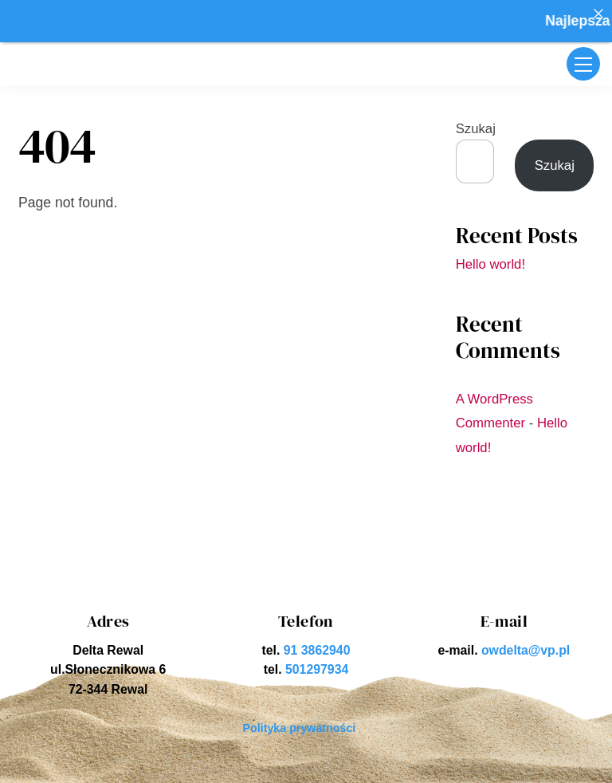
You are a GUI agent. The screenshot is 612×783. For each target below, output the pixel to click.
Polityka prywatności (299, 728)
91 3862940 (317, 650)
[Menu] (583, 64)
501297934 (316, 669)
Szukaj (476, 128)
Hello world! (490, 264)
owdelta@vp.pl (525, 650)
